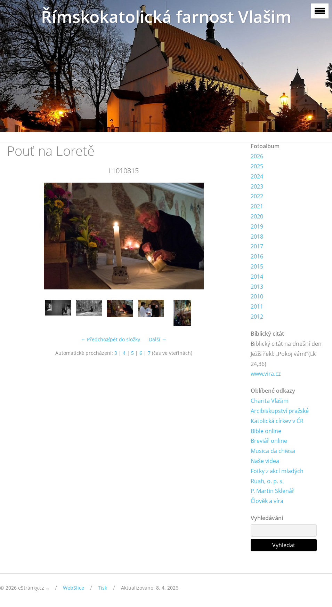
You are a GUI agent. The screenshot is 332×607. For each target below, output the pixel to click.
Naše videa (265, 461)
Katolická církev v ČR (277, 421)
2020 (257, 216)
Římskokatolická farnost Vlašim (166, 16)
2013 (257, 286)
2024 (257, 176)
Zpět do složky (123, 339)
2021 (257, 206)
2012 (257, 316)
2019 (257, 226)
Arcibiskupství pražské (280, 411)
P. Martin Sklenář (272, 491)
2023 (257, 186)
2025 (257, 166)
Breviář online (269, 441)
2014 (257, 276)
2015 (257, 266)
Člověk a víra (267, 501)
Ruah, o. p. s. (267, 481)
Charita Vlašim (270, 401)
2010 (257, 296)
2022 (257, 196)
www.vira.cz (266, 373)
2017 (257, 246)
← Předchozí (95, 339)
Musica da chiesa (273, 451)
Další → (158, 339)
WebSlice (73, 587)
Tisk (102, 587)
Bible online (266, 431)
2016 (257, 256)
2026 (257, 156)
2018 (257, 236)
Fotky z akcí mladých (277, 471)
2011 (257, 306)
